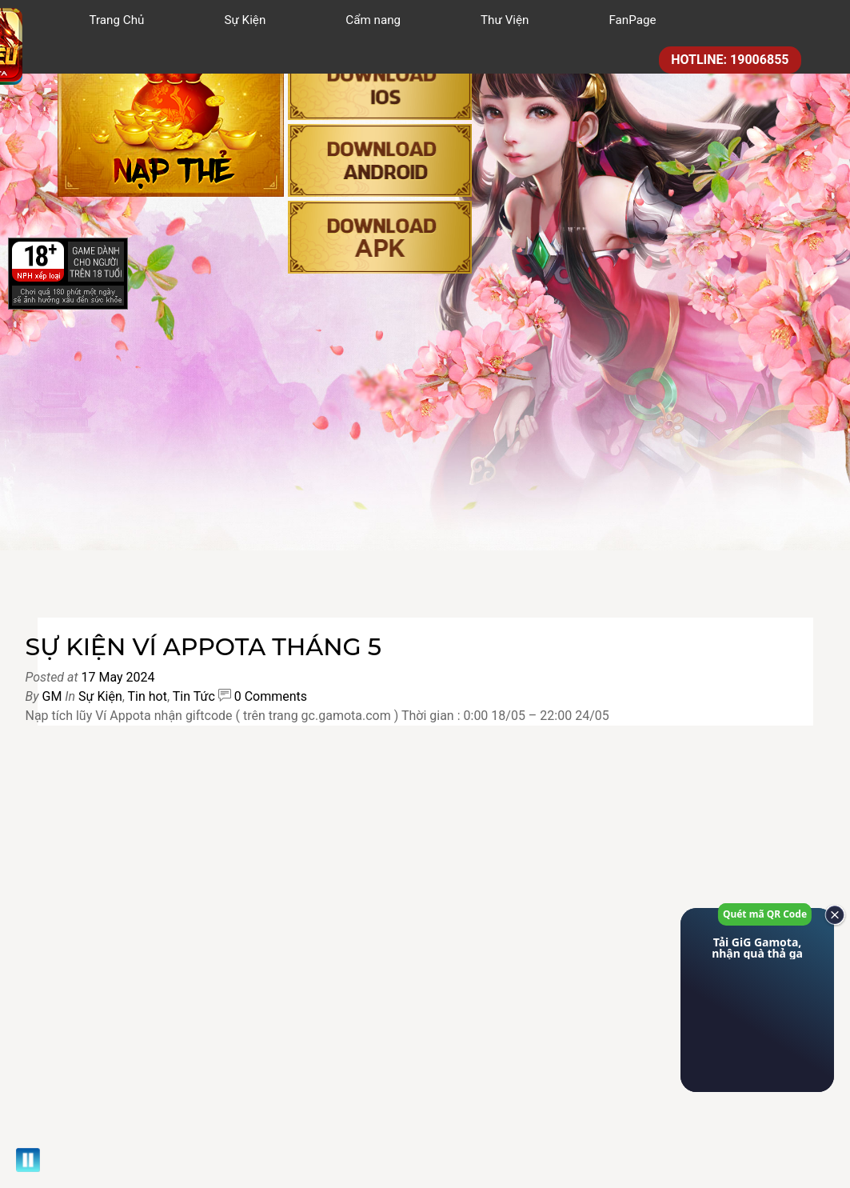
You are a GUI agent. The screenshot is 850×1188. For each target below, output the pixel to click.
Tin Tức (194, 696)
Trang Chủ (117, 20)
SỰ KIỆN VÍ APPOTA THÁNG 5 (204, 647)
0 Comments (270, 696)
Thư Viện (505, 20)
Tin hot (147, 696)
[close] (830, 915)
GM (52, 696)
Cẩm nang (373, 20)
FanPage (632, 20)
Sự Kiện (244, 20)
